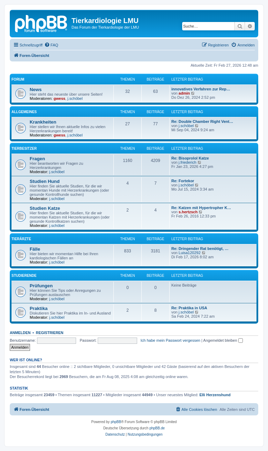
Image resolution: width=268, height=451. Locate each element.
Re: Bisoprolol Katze (190, 158)
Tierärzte (21, 239)
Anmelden (20, 333)
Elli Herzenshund (214, 395)
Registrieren (50, 333)
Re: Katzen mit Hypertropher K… (201, 208)
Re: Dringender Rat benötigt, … (200, 248)
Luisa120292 (190, 253)
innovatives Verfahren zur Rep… (200, 89)
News (36, 89)
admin (184, 93)
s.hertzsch (188, 212)
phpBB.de (157, 428)
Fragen (37, 158)
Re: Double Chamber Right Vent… (202, 121)
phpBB (116, 422)
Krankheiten (43, 122)
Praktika (38, 308)
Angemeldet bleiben (223, 340)
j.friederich (187, 162)
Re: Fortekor (182, 181)
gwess (60, 98)
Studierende (24, 276)
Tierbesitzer (24, 148)
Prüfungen (41, 285)
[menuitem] (51, 45)
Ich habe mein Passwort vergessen (170, 340)
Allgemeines (24, 112)
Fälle (35, 249)
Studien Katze (45, 208)
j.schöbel (74, 98)
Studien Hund (45, 181)
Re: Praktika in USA (189, 308)
